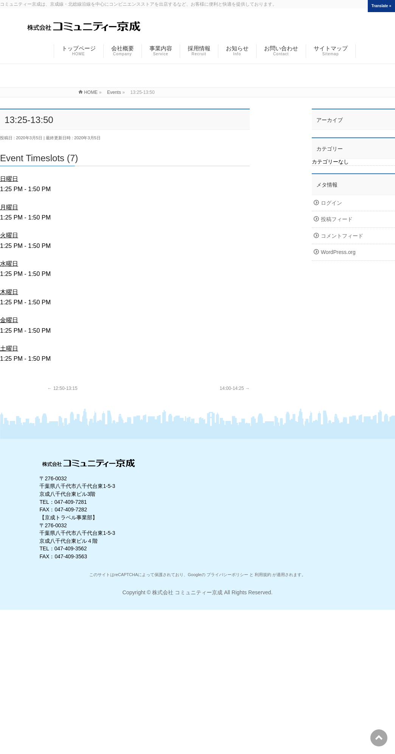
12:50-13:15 (62, 388)
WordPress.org (338, 252)
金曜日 (9, 319)
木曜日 (9, 291)
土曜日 (9, 348)
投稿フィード (337, 219)
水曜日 (9, 263)
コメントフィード (342, 236)
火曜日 (9, 235)
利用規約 (263, 574)
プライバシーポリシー (227, 574)
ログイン (331, 203)
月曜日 (9, 207)
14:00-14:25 (235, 388)
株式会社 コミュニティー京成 (187, 592)
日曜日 (9, 178)
